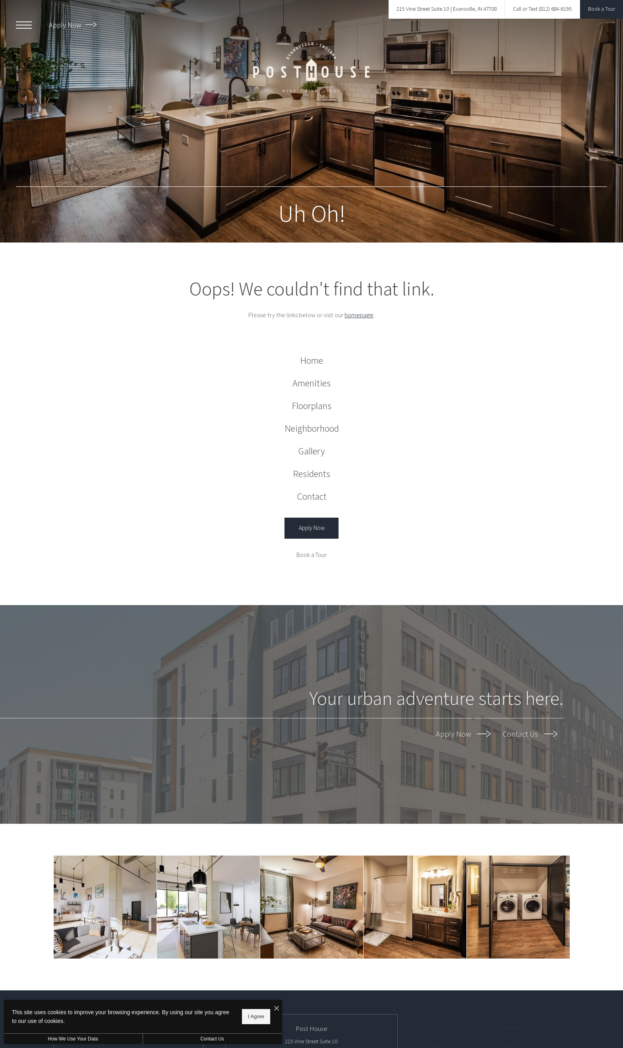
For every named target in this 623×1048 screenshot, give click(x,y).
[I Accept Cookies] (276, 1009)
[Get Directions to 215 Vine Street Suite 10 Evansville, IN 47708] (447, 9)
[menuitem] (312, 360)
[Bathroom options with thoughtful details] (415, 907)
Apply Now (73, 24)
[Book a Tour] (311, 555)
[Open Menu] (24, 25)
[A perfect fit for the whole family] (311, 907)
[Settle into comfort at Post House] (518, 907)
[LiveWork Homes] (105, 907)
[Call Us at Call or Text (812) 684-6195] (542, 9)
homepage (358, 315)
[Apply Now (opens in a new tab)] (311, 528)
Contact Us (530, 734)
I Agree (256, 1016)
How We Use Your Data (73, 1039)
